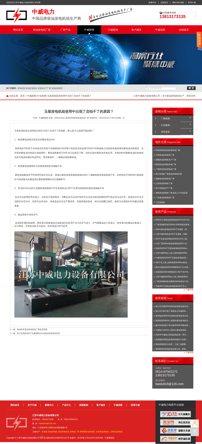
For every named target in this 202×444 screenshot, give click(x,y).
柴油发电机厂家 (42, 29)
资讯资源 (165, 132)
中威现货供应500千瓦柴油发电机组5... (171, 258)
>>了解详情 (188, 290)
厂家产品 (65, 29)
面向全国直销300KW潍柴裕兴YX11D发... (172, 267)
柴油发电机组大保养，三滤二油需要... (171, 344)
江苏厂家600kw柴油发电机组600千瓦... (171, 243)
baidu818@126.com (47, 423)
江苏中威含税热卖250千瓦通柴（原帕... (172, 234)
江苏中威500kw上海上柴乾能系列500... (171, 253)
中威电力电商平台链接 (171, 404)
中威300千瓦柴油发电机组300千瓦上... (171, 286)
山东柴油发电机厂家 (163, 183)
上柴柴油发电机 (116, 432)
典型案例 (83, 405)
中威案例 (113, 29)
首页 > (23, 96)
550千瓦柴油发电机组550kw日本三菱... (171, 239)
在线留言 (164, 2)
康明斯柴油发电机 (87, 432)
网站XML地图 (178, 2)
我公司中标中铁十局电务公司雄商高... (171, 311)
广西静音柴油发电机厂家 (165, 169)
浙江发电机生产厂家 (163, 188)
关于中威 (32, 405)
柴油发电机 (52, 432)
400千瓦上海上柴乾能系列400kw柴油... (171, 262)
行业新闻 (41, 96)
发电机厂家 (74, 432)
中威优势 (160, 29)
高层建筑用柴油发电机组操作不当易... (171, 339)
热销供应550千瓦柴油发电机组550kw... (171, 248)
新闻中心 (49, 405)
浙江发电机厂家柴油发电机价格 (168, 174)
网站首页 (18, 29)
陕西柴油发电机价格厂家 (165, 164)
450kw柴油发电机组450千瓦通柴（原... (171, 229)
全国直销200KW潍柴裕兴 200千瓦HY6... (172, 272)
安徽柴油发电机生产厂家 (165, 160)
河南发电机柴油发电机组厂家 (167, 150)
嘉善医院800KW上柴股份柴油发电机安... (172, 320)
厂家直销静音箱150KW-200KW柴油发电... (173, 224)
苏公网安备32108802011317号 (56, 438)
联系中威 (192, 2)
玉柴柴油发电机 (102, 432)
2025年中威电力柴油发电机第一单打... (171, 335)
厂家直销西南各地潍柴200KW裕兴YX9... (172, 281)
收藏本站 (152, 2)
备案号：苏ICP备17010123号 (82, 438)
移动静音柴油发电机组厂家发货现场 (32, 329)
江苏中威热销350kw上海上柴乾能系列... (172, 277)
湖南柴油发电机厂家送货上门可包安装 (171, 193)
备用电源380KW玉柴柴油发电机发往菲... (172, 316)
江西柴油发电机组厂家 (164, 155)
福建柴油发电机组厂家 (164, 179)
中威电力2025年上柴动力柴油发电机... (171, 330)
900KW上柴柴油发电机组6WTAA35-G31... (173, 220)
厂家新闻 (165, 118)
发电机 (45, 432)
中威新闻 (89, 29)
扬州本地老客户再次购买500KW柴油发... (172, 325)
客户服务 (136, 29)
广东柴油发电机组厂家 (164, 198)
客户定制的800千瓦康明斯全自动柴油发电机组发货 (38, 333)
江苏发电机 (160, 202)
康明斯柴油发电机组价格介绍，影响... (171, 349)
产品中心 (66, 405)
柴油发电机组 (63, 432)
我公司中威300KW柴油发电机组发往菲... (172, 306)
